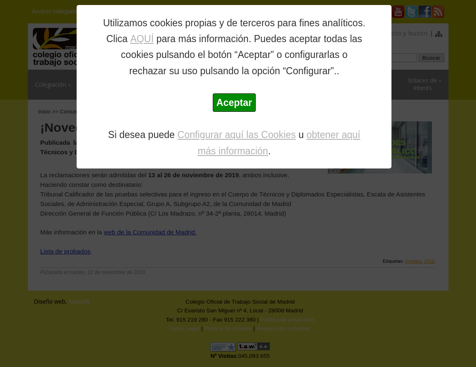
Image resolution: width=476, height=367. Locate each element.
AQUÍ (142, 38)
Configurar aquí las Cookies (236, 134)
